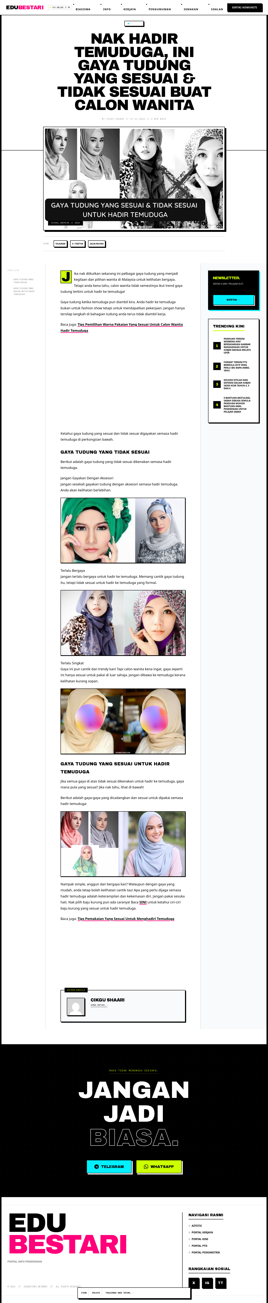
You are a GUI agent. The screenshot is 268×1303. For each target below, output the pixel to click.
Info (107, 9)
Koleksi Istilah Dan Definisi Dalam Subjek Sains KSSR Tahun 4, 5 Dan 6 (237, 383)
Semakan (191, 9)
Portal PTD (198, 1246)
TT (220, 1283)
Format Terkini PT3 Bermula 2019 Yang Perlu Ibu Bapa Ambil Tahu (237, 365)
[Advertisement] (123, 381)
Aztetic (195, 1226)
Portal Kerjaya (201, 1232)
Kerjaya (130, 9)
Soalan (217, 9)
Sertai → (233, 299)
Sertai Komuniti (244, 7)
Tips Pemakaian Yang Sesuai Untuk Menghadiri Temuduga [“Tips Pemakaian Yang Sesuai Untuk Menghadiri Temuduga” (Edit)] (126, 918)
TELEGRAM (107, 1166)
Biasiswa (83, 9)
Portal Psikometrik (204, 1252)
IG (207, 1283)
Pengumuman (160, 9)
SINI (143, 901)
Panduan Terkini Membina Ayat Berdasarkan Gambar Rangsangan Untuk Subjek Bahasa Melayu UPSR (237, 345)
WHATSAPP (161, 1166)
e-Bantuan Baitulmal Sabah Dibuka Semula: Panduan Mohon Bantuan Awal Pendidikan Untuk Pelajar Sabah (237, 404)
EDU (25, 7)
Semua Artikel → (99, 1004)
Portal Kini (198, 1239)
